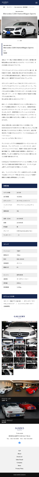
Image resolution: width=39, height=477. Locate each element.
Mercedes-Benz (19, 11)
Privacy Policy (19, 468)
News (19, 465)
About (19, 453)
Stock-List (19, 456)
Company (19, 462)
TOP (19, 450)
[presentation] (3, 330)
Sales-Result (19, 459)
